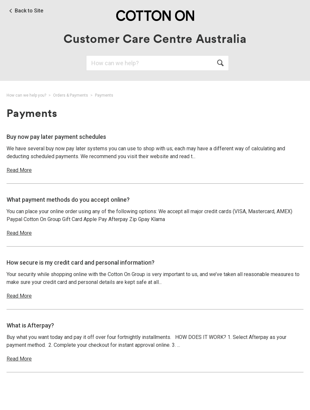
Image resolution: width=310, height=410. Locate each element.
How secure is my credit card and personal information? (81, 262)
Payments (104, 95)
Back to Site (29, 10)
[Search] (157, 63)
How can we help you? (26, 95)
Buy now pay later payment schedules (56, 136)
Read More (19, 170)
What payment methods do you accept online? (68, 199)
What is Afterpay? (30, 325)
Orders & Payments (70, 95)
